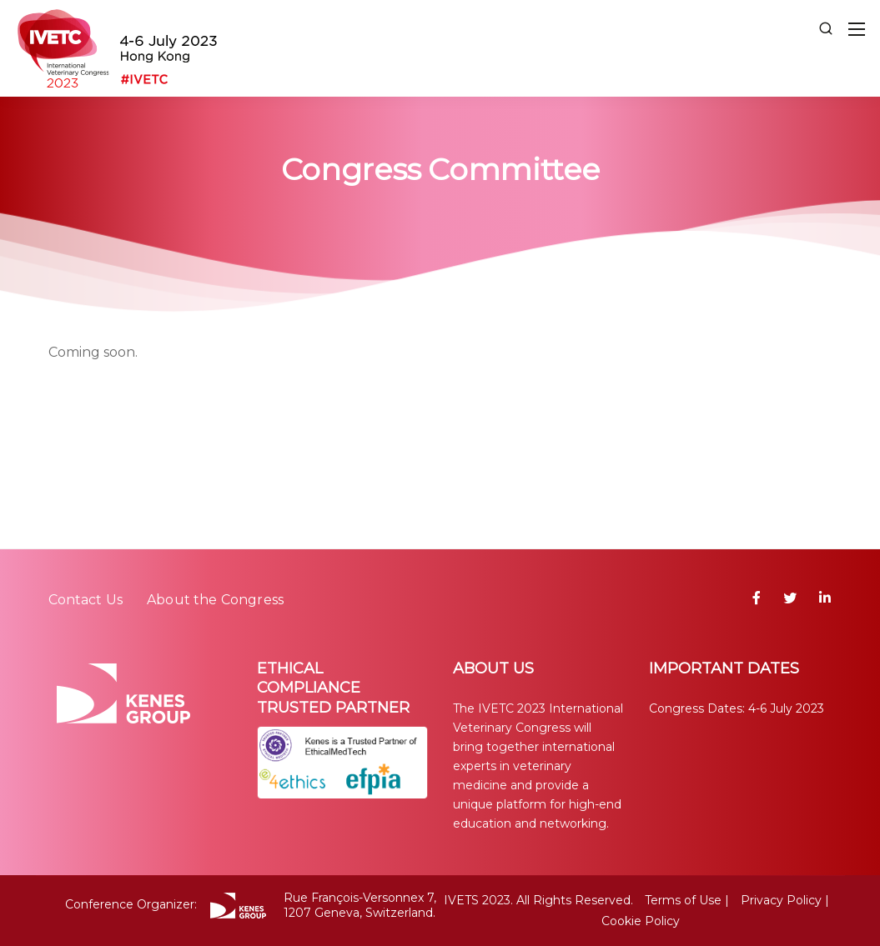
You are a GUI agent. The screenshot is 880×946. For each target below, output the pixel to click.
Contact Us (85, 600)
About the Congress (215, 600)
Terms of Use (683, 900)
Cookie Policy (640, 920)
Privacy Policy (781, 900)
